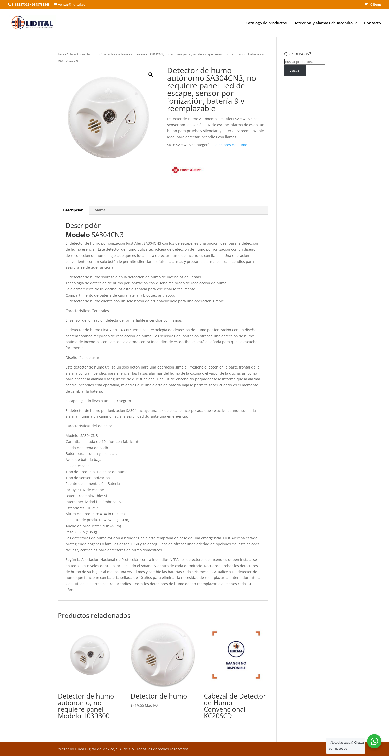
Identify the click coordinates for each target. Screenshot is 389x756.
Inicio (62, 54)
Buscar (295, 70)
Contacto (372, 23)
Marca (100, 210)
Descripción (73, 210)
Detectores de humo (84, 54)
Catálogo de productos (266, 23)
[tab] (73, 210)
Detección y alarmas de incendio (323, 23)
